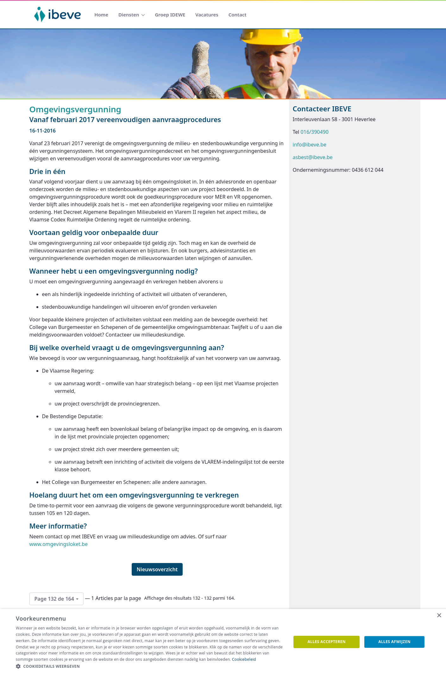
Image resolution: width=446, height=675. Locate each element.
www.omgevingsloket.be (58, 544)
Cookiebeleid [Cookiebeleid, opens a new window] (244, 659)
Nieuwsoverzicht (157, 569)
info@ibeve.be (310, 144)
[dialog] (223, 642)
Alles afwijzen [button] (394, 641)
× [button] (439, 615)
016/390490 (315, 131)
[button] (149, 666)
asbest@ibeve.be (313, 157)
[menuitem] (101, 15)
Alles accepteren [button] (326, 641)
